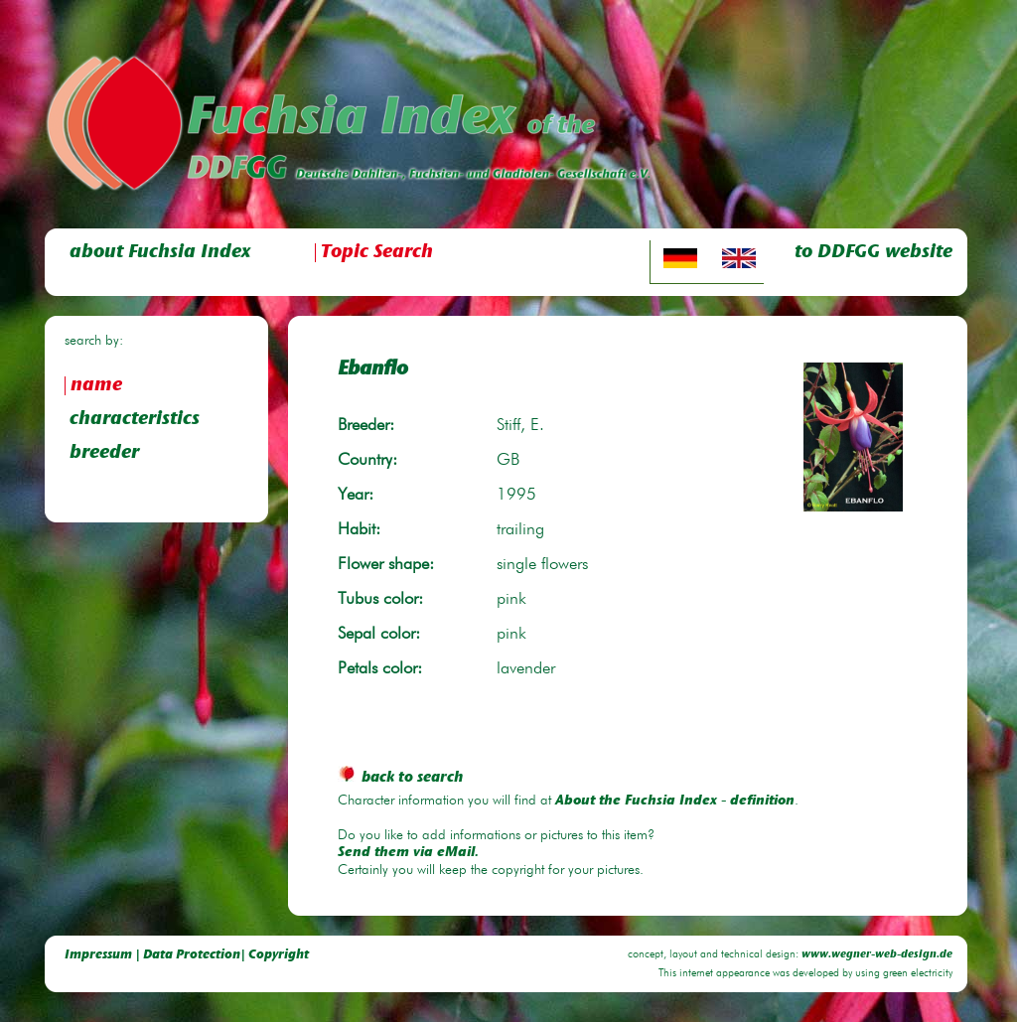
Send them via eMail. (408, 853)
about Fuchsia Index (160, 252)
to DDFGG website (873, 252)
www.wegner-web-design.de (876, 954)
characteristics (135, 419)
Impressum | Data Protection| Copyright (187, 955)
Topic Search (377, 252)
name (96, 385)
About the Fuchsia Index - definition (675, 801)
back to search (400, 778)
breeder (104, 453)
